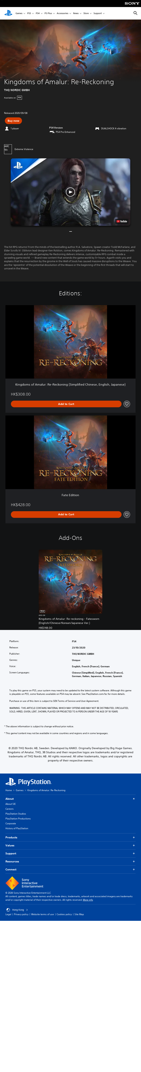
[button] (70, 192)
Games (19, 13)
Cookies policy (64, 914)
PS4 (38, 13)
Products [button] (70, 837)
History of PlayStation (16, 828)
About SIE (10, 804)
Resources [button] (70, 861)
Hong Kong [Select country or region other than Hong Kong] (17, 910)
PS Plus (48, 13)
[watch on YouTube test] (121, 221)
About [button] (70, 799)
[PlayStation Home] (8, 13)
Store (86, 13)
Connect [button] (70, 869)
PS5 (29, 13)
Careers (9, 808)
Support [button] (70, 853)
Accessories (62, 13)
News (76, 13)
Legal (8, 914)
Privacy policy (21, 914)
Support (98, 13)
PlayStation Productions (18, 818)
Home (8, 790)
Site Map (79, 914)
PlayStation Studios (15, 813)
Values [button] (70, 845)
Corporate (10, 823)
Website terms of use (42, 914)
